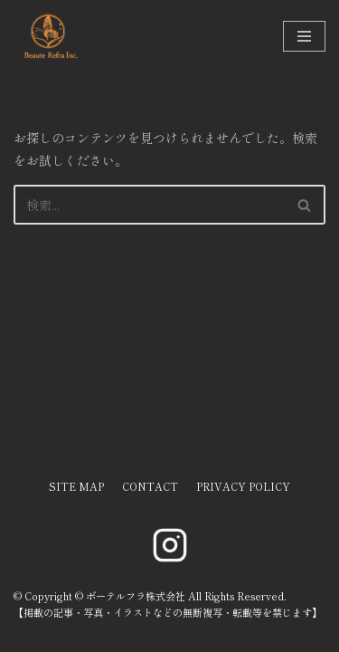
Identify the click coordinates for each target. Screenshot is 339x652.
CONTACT (150, 486)
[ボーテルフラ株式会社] (50, 36)
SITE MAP (76, 486)
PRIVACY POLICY (243, 486)
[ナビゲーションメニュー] (304, 36)
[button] (304, 205)
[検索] (149, 205)
